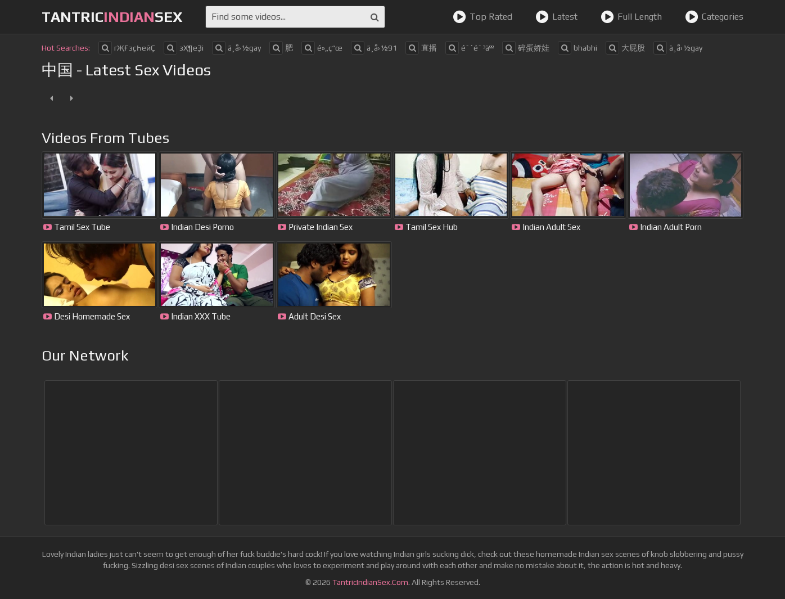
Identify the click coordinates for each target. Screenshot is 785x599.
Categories (714, 17)
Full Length (631, 17)
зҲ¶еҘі (184, 48)
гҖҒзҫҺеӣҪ (126, 48)
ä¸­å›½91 (374, 48)
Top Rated (482, 17)
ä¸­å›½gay (236, 48)
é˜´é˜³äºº (469, 48)
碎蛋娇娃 (525, 48)
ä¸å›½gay (677, 48)
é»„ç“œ (321, 48)
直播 (421, 48)
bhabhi (577, 48)
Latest (556, 17)
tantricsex (112, 16)
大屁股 (625, 48)
